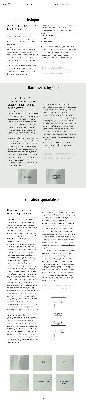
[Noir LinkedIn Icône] (27, 4)
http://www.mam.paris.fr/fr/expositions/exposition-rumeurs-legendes (50, 68)
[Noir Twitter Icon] (31, 4)
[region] (27, 176)
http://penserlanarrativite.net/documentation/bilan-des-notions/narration (53, 154)
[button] (43, 398)
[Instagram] (29, 4)
